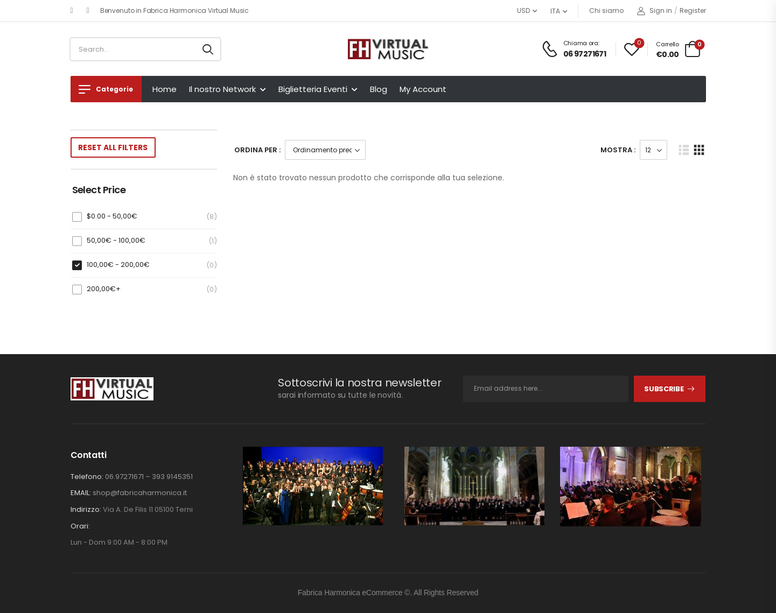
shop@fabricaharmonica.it (140, 493)
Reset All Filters (113, 147)
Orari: (80, 526)
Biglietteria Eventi (312, 89)
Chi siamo (606, 10)
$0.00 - (112, 216)
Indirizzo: (86, 509)
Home (164, 89)
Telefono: (87, 476)
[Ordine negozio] (325, 150)
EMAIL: (81, 493)
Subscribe (663, 389)
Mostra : (617, 150)
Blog (378, 89)
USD (523, 10)
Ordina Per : (257, 150)
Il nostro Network (222, 89)
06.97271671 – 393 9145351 (149, 476)
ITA (555, 11)
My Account (423, 89)
